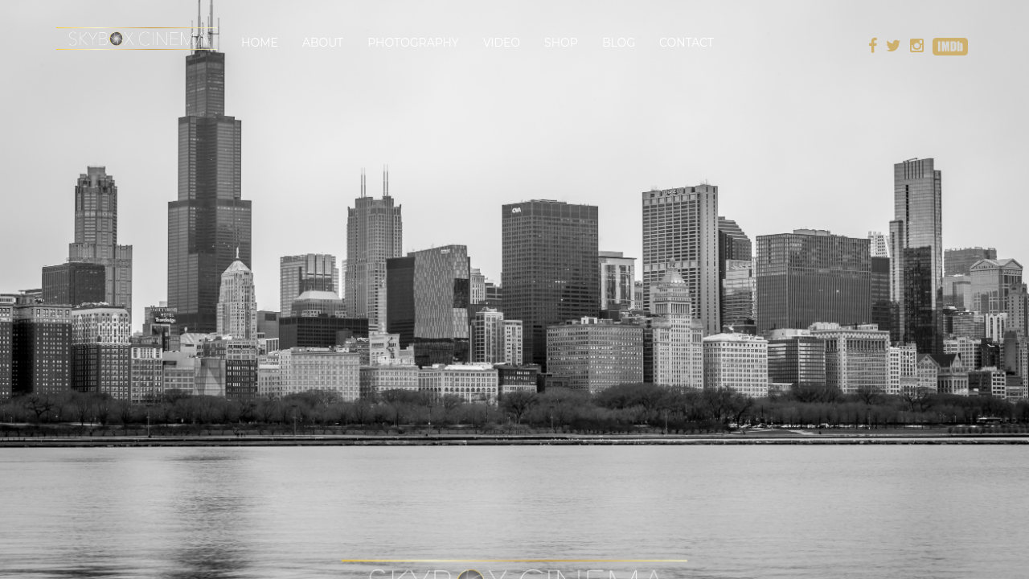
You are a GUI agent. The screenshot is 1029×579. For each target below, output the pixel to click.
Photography (413, 42)
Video (501, 42)
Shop (561, 42)
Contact (686, 42)
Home (259, 42)
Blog (618, 42)
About (322, 42)
